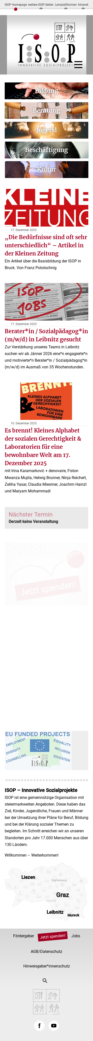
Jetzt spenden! (52, 936)
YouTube (54, 1025)
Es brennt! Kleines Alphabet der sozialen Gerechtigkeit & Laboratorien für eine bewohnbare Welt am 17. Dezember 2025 (43, 447)
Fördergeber (23, 936)
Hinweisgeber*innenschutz (46, 966)
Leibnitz (55, 912)
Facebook (39, 1025)
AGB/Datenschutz (46, 951)
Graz (62, 894)
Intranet (83, 4)
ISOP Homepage (16, 4)
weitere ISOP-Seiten (41, 4)
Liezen (28, 877)
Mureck (73, 915)
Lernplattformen (66, 4)
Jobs (75, 936)
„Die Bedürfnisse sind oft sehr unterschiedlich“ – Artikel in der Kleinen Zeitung (46, 245)
